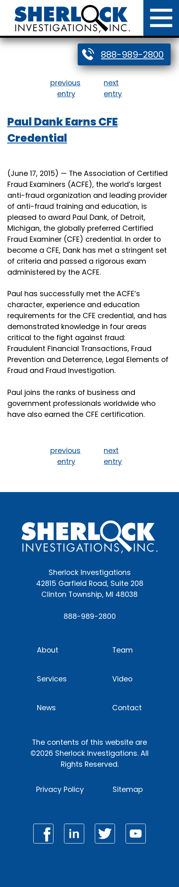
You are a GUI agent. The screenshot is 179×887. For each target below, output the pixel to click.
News (46, 708)
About (47, 650)
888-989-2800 (132, 55)
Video (122, 679)
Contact (127, 708)
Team (122, 650)
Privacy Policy (60, 789)
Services (52, 679)
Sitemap (128, 789)
